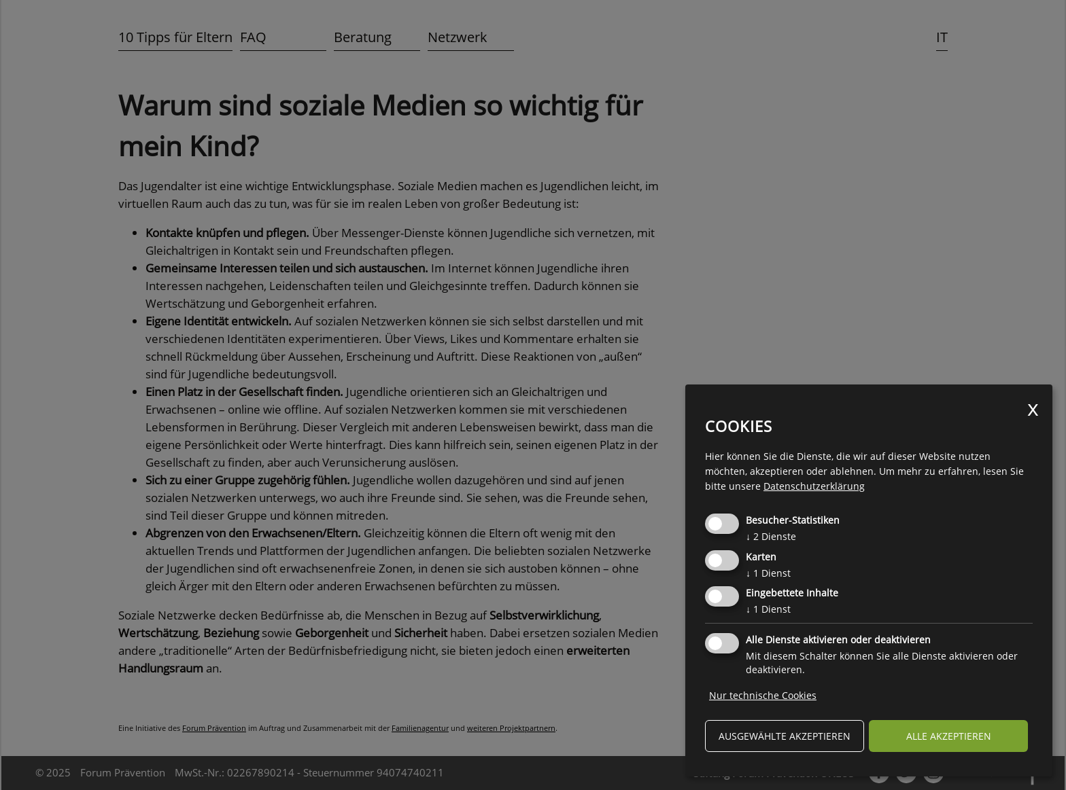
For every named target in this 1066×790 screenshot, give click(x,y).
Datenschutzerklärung (814, 486)
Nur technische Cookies (762, 695)
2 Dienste (771, 536)
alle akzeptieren (948, 736)
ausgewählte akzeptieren (784, 736)
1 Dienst (768, 573)
